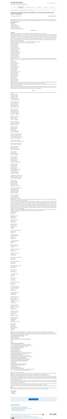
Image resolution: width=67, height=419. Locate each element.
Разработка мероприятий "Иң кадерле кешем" (18, 409)
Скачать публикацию (33, 399)
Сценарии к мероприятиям (22, 10)
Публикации (20, 7)
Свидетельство (39, 7)
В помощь (45, 7)
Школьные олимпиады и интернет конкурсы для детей (21, 415)
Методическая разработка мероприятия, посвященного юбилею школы (22, 408)
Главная (14, 7)
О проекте (12, 415)
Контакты (51, 7)
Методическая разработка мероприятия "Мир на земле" (19, 407)
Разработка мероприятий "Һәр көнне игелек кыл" (19, 410)
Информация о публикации (29, 7)
